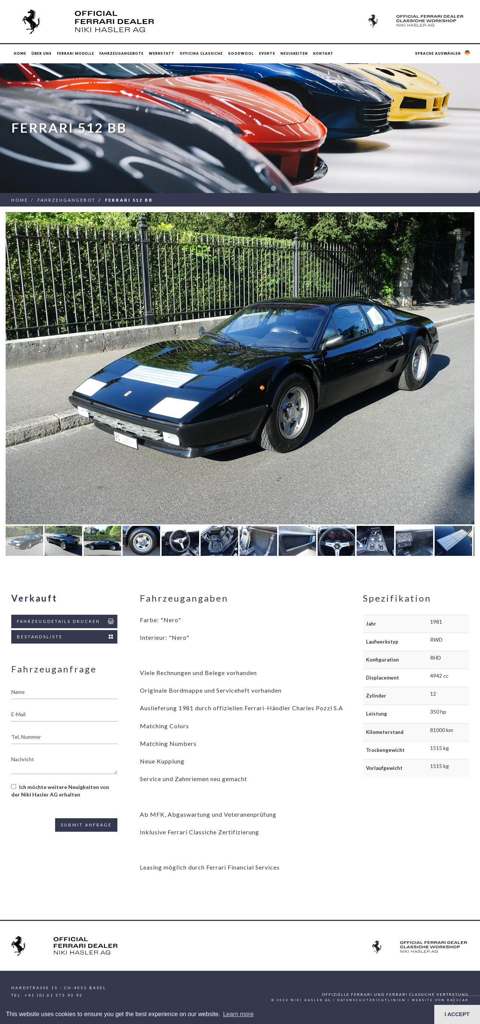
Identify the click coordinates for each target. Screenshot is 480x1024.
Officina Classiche (201, 53)
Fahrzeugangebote (121, 53)
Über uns (42, 53)
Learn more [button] (238, 1014)
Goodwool (241, 53)
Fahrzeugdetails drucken (66, 621)
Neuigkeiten (294, 53)
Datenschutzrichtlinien (371, 1000)
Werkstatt (161, 53)
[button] (443, 53)
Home (20, 53)
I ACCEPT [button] (457, 1014)
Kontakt (323, 53)
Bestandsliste (66, 637)
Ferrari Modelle (75, 53)
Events (267, 53)
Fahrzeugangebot (67, 200)
